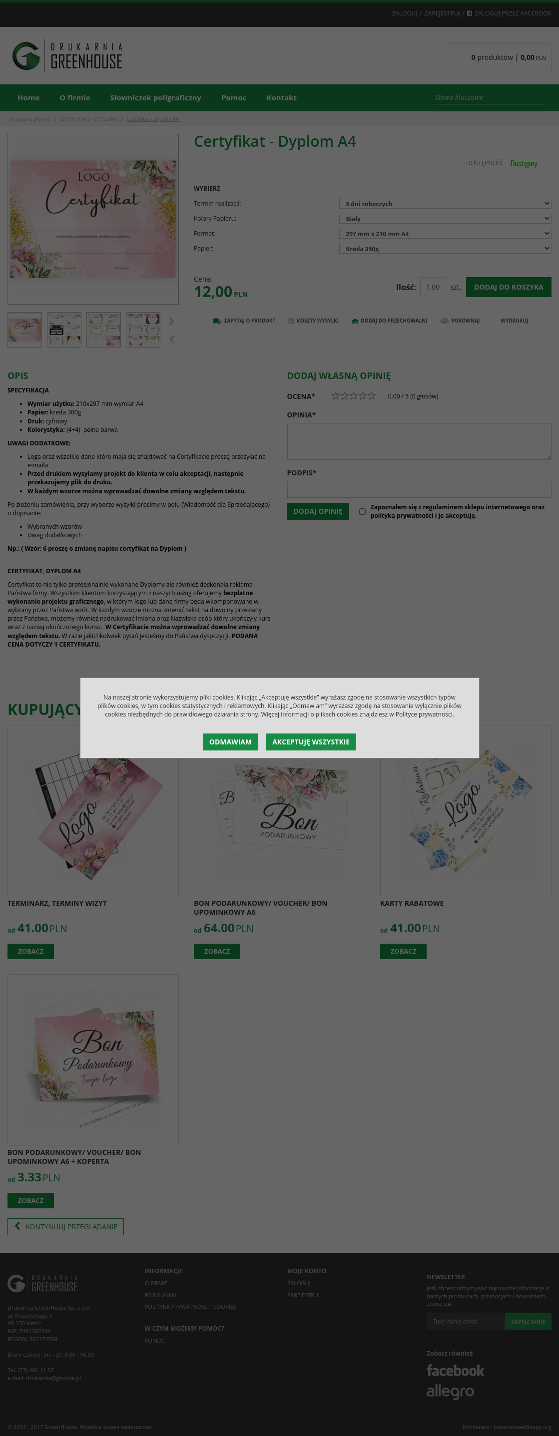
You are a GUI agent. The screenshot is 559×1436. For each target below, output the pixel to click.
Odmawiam (230, 741)
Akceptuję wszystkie (311, 741)
